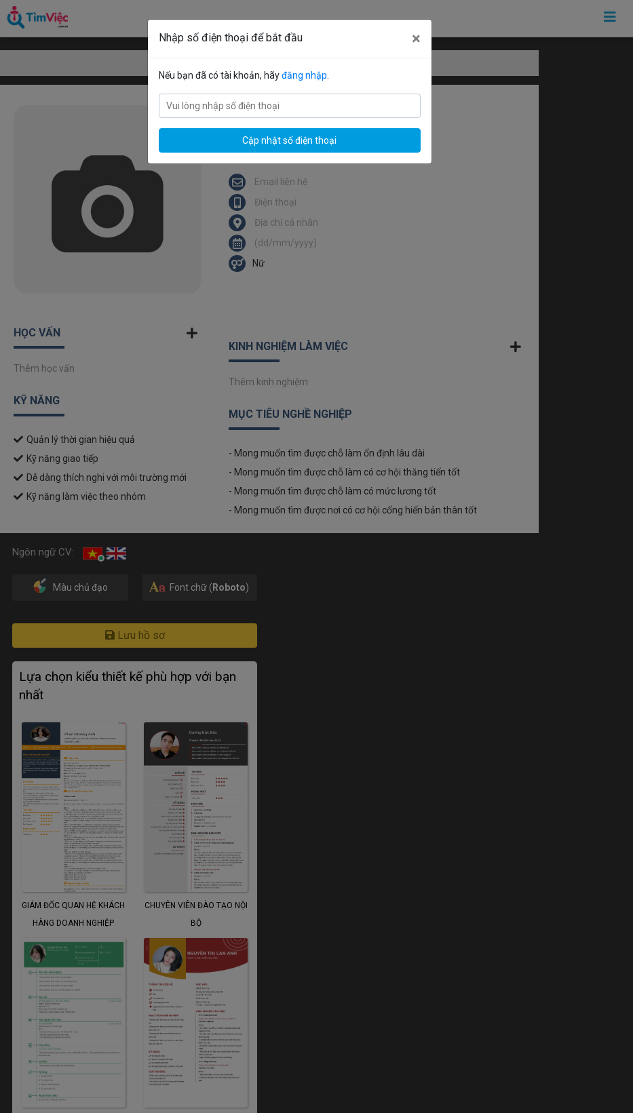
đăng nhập (304, 75)
